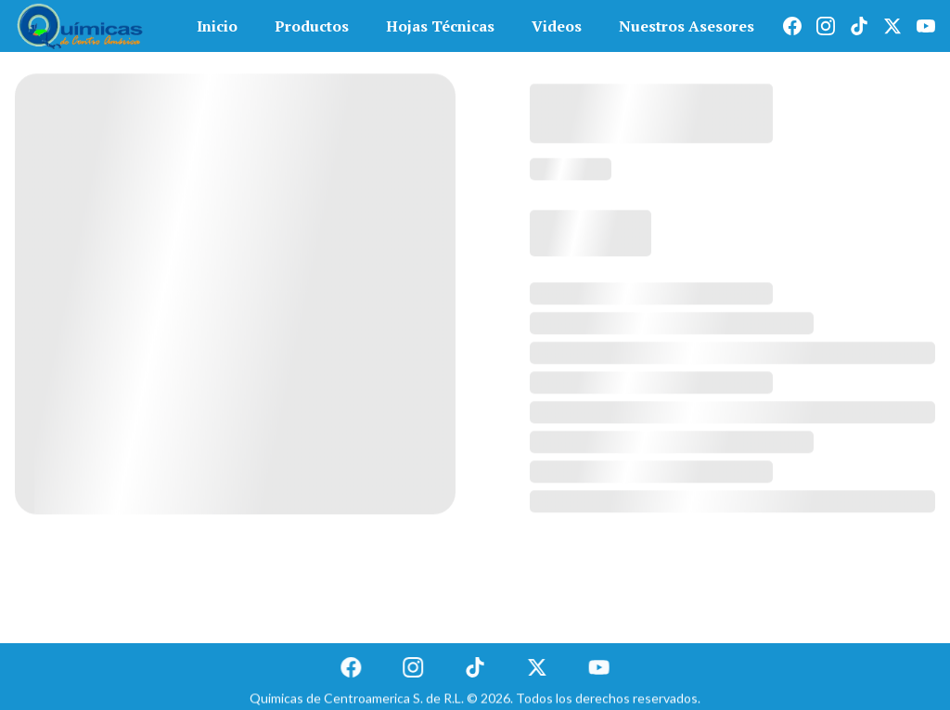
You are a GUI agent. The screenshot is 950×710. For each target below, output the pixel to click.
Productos (312, 26)
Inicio (217, 26)
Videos (557, 26)
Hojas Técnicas (440, 26)
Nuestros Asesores (686, 26)
